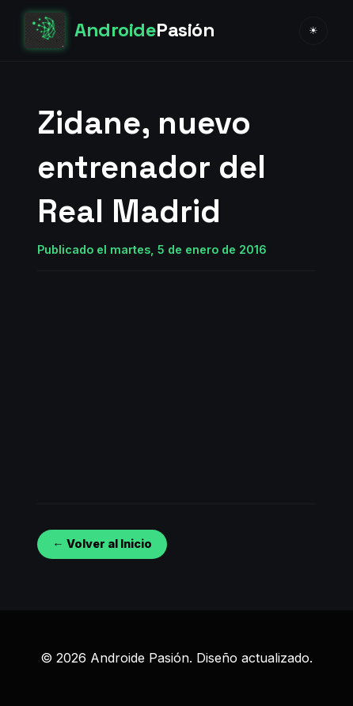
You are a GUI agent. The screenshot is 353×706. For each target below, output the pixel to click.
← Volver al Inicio (101, 543)
